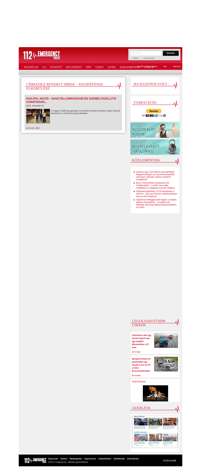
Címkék (136, 58)
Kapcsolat (53, 459)
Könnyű (56, 66)
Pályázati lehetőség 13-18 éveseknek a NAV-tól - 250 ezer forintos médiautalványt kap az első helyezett (156, 194)
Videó (99, 66)
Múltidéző (73, 66)
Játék (112, 66)
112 (44, 66)
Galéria (63, 459)
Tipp (88, 66)
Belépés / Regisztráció (145, 67)
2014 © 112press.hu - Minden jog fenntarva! (68, 462)
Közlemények (130, 66)
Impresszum (90, 459)
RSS (163, 67)
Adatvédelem (104, 459)
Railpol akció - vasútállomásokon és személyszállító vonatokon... (71, 100)
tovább (31, 128)
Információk (133, 459)
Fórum (149, 66)
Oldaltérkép (149, 58)
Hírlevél (175, 67)
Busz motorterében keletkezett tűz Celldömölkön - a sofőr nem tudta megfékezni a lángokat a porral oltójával (155, 185)
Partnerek (139, 381)
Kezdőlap (31, 66)
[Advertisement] (100, 23)
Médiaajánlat (76, 459)
